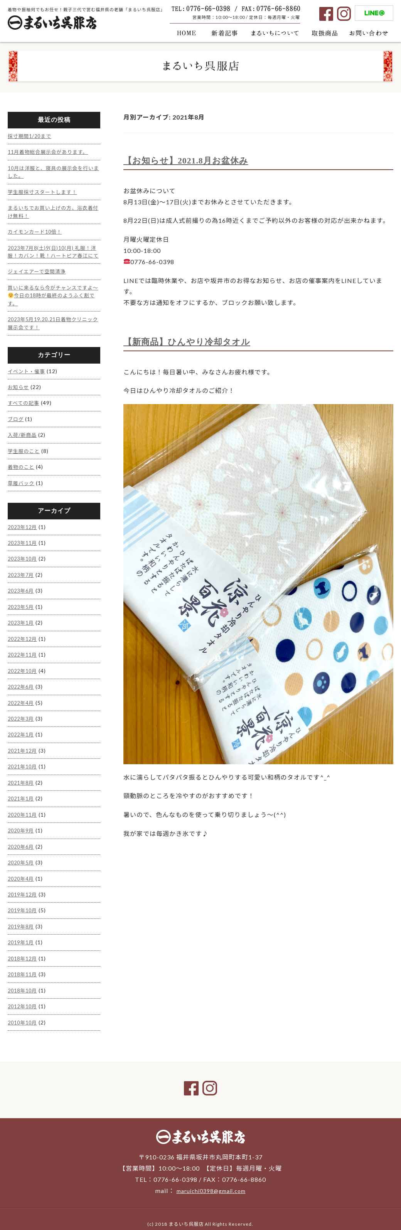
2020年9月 (22, 824)
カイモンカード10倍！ (37, 229)
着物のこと (22, 467)
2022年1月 (22, 729)
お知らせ (19, 389)
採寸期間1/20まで (31, 136)
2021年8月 (22, 776)
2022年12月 (24, 636)
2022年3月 (22, 714)
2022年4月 (22, 698)
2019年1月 (22, 933)
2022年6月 (22, 682)
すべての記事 (25, 404)
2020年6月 (22, 839)
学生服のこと (25, 451)
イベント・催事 (28, 373)
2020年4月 (22, 871)
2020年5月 (22, 855)
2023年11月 (24, 542)
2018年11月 (24, 964)
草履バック (22, 483)
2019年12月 (24, 886)
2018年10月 (24, 980)
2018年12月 (24, 949)
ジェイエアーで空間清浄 (39, 275)
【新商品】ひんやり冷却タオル (192, 342)
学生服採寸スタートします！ (45, 190)
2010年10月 (24, 1011)
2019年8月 (22, 917)
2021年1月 (22, 792)
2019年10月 (24, 902)
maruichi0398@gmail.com (211, 1180)
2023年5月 (22, 604)
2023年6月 (22, 589)
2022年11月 (24, 651)
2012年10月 (24, 995)
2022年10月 (24, 667)
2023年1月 (22, 620)
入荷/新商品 (23, 436)
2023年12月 (24, 526)
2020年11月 (24, 808)
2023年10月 (24, 557)
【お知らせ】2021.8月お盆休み (191, 160)
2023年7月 (22, 573)
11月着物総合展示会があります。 (51, 151)
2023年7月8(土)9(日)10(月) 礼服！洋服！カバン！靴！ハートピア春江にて (53, 252)
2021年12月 (24, 745)
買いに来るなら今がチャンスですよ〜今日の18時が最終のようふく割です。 (52, 299)
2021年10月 (24, 761)
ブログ (16, 420)
